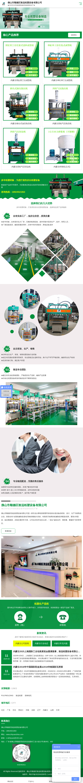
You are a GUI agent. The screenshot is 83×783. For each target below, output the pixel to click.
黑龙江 (20, 710)
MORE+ (74, 35)
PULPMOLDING (7, 695)
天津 (57, 710)
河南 (27, 710)
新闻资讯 (52, 780)
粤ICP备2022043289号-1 (38, 774)
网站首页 (10, 780)
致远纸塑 (19, 695)
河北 (14, 710)
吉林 (33, 710)
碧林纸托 (28, 695)
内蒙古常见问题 (60, 643)
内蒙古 (45, 710)
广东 (8, 710)
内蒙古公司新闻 (22, 643)
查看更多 (8, 531)
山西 (52, 710)
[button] (39, 26)
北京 (3, 710)
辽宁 (39, 710)
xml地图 (51, 774)
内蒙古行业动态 (41, 643)
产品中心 (31, 780)
